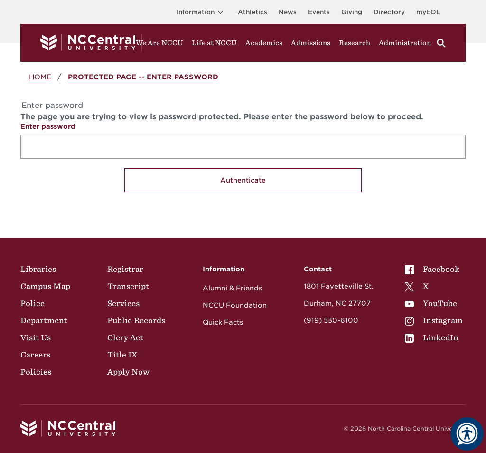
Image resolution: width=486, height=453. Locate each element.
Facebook (432, 269)
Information (201, 12)
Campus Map (45, 286)
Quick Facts (223, 322)
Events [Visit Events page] (319, 12)
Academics (263, 43)
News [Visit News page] (288, 12)
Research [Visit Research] (354, 43)
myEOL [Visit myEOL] (428, 12)
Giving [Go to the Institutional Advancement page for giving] (351, 12)
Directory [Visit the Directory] (389, 12)
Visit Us (35, 337)
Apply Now (128, 371)
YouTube (431, 303)
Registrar (125, 269)
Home (40, 77)
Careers (35, 354)
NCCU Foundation (235, 305)
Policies (35, 371)
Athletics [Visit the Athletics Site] (252, 12)
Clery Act (125, 337)
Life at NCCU (214, 43)
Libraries (38, 269)
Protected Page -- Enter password (143, 77)
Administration (405, 43)
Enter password (47, 126)
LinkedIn (431, 337)
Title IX (122, 354)
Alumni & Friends (232, 288)
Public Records (136, 320)
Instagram (434, 320)
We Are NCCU (159, 43)
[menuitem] (434, 269)
